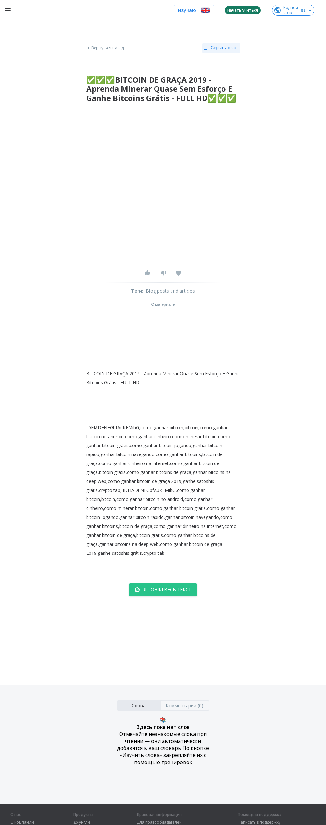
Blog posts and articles (170, 291)
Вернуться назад (105, 48)
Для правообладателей (159, 822)
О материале (163, 304)
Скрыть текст (221, 48)
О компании (22, 822)
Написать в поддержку (259, 822)
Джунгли (81, 822)
